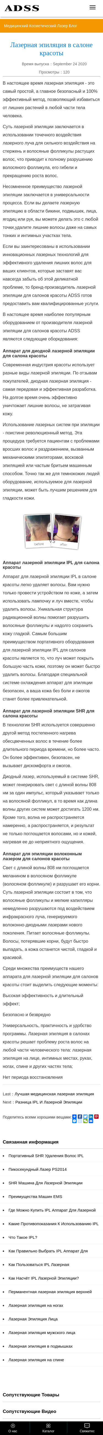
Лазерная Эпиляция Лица (33, 1319)
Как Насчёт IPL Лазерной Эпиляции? (44, 1278)
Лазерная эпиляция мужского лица (42, 1332)
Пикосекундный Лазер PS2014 (38, 1169)
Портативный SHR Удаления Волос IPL (46, 1155)
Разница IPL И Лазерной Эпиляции (48, 1102)
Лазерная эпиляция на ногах (36, 1305)
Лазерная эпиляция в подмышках (41, 1346)
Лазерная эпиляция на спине (36, 1359)
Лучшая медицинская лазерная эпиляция (54, 1094)
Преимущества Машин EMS (35, 1196)
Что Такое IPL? (23, 1237)
